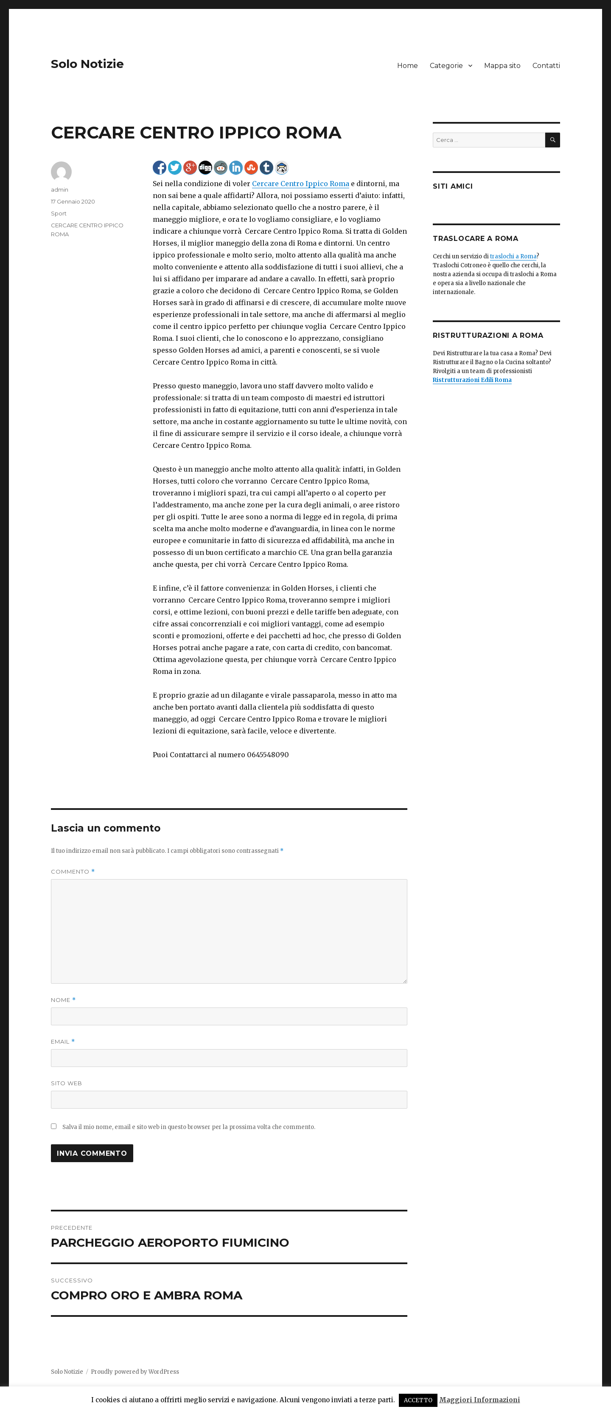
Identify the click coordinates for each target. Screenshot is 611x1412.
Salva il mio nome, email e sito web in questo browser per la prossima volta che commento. (188, 1127)
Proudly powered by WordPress (135, 1371)
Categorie (446, 66)
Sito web (66, 1083)
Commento (73, 871)
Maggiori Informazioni (479, 1400)
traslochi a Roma (513, 256)
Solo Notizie (87, 64)
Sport (59, 213)
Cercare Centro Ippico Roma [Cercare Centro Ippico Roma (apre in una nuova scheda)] (300, 183)
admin (59, 189)
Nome (63, 1000)
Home (407, 66)
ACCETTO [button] (418, 1400)
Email (63, 1041)
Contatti (546, 66)
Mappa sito (502, 66)
